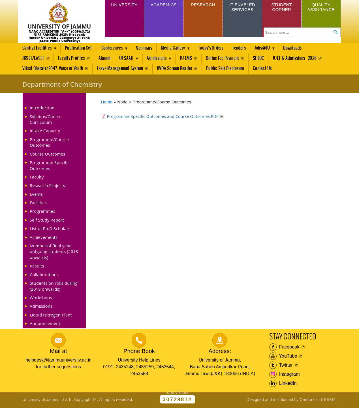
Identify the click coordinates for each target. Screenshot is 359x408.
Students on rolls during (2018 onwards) (54, 287)
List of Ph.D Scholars (50, 229)
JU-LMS (188, 58)
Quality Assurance (321, 8)
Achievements (43, 238)
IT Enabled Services (242, 8)
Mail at (58, 352)
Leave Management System (120, 69)
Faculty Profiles (71, 58)
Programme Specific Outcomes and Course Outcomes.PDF (163, 117)
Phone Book (139, 352)
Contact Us (263, 69)
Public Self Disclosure (226, 69)
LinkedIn (283, 384)
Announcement (45, 324)
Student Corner (281, 8)
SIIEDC (261, 58)
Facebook (284, 348)
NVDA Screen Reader (175, 69)
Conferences (114, 50)
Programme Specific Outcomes (49, 166)
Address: (219, 352)
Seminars (146, 48)
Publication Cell (79, 48)
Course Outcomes (47, 155)
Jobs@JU (267, 50)
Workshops (41, 298)
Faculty (37, 178)
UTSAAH (128, 60)
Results (37, 267)
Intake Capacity (45, 132)
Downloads (297, 48)
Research (203, 5)
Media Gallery (176, 50)
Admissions (159, 60)
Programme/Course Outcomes (49, 143)
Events (36, 195)
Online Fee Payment (225, 58)
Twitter (281, 366)
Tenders (242, 48)
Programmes (42, 212)
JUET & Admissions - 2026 (298, 58)
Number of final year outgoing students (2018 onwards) (54, 252)
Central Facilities (38, 50)
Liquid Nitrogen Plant (51, 316)
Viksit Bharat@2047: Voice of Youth (52, 69)
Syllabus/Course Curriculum (46, 120)
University (124, 5)
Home (107, 103)
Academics (163, 5)
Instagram (284, 375)
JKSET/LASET (33, 58)
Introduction (42, 109)
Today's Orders (214, 48)
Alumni (105, 58)
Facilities (38, 204)
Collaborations (44, 276)
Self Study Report (47, 221)
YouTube (283, 357)
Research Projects (47, 187)
